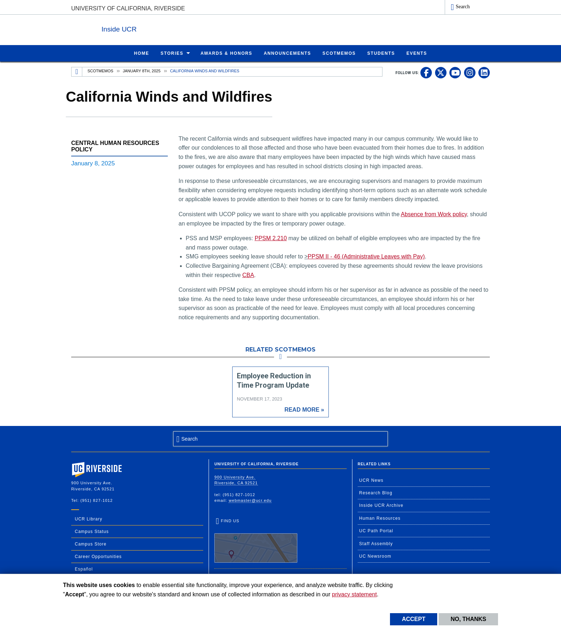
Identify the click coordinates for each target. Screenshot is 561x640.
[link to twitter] (441, 72)
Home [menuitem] (141, 52)
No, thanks (468, 619)
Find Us (255, 540)
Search (463, 6)
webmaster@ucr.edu (250, 500)
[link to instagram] (469, 72)
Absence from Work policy (434, 214)
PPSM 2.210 (271, 238)
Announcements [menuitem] (287, 52)
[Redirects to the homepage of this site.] (77, 71)
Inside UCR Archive (381, 505)
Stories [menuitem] (172, 52)
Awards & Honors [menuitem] (227, 52)
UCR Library (88, 518)
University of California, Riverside (128, 8)
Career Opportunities (98, 556)
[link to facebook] (426, 72)
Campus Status (92, 531)
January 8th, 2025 (141, 70)
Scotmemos (100, 70)
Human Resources (380, 517)
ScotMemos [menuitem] (339, 52)
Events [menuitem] (416, 52)
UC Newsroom (375, 555)
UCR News (371, 480)
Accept (413, 619)
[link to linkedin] (484, 72)
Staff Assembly (376, 543)
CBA (248, 275)
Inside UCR (158, 28)
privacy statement (354, 594)
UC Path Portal (376, 530)
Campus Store (91, 543)
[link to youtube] (455, 72)
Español (84, 568)
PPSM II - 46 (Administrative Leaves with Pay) (366, 256)
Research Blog (375, 492)
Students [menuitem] (381, 52)
